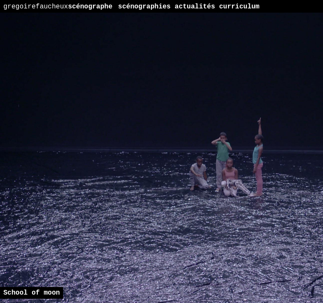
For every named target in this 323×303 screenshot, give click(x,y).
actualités (195, 7)
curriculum (239, 7)
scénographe (57, 7)
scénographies (144, 7)
